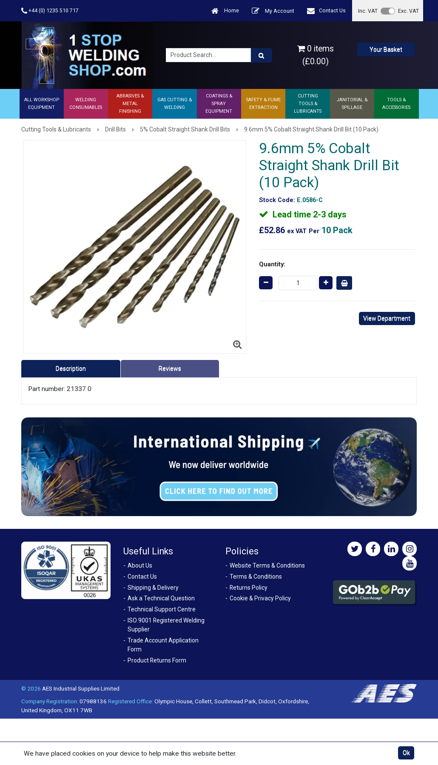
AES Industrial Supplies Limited (80, 688)
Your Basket (386, 49)
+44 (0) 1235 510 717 (50, 10)
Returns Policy (248, 587)
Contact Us (326, 10)
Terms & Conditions (256, 576)
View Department (386, 318)
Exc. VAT (408, 11)
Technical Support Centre (162, 609)
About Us (140, 565)
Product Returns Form (157, 660)
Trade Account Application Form (163, 645)
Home (225, 10)
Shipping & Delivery (153, 587)
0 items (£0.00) (315, 55)
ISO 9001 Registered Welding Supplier (166, 625)
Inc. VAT (368, 11)
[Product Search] (261, 55)
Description (71, 368)
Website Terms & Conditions (267, 565)
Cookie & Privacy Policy (260, 598)
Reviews (170, 368)
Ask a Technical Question (161, 598)
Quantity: (272, 264)
